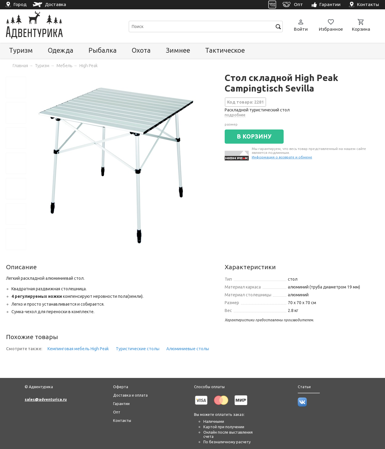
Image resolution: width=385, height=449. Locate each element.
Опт (116, 412)
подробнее (235, 115)
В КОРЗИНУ (254, 136)
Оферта (120, 387)
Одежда (60, 50)
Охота (141, 50)
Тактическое (225, 50)
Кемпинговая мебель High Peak (78, 348)
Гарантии (121, 403)
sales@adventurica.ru (46, 399)
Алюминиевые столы (187, 348)
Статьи (304, 387)
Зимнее (178, 50)
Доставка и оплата (130, 395)
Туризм (21, 50)
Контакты (122, 420)
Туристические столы (137, 348)
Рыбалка (102, 50)
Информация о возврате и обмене (282, 157)
